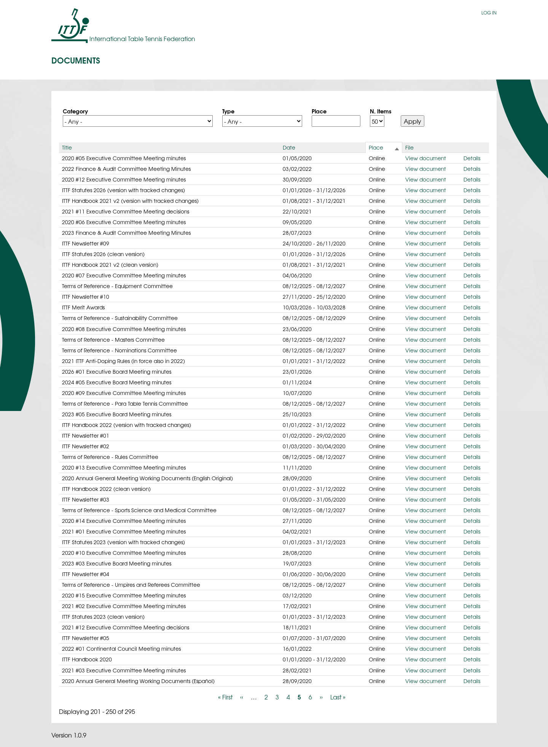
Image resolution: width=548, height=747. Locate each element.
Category (75, 111)
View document (425, 158)
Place (319, 111)
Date (289, 147)
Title (67, 147)
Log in (489, 12)
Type (228, 111)
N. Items (380, 111)
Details (472, 158)
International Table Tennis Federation (142, 38)
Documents (75, 60)
